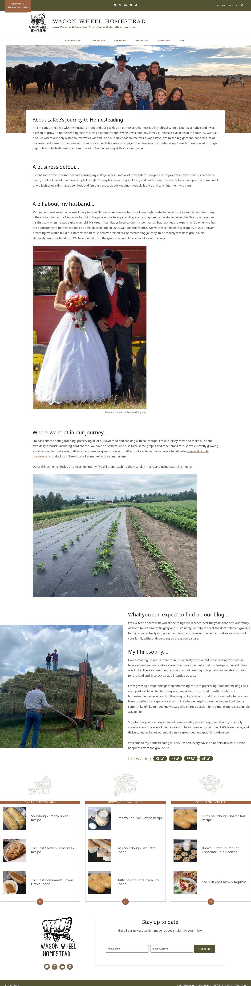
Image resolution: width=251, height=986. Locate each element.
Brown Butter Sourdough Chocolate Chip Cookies (220, 849)
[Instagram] (120, 5)
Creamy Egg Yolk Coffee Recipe (139, 819)
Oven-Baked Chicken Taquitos (224, 878)
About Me (221, 5)
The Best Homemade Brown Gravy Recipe (52, 878)
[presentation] (14, 820)
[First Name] (127, 944)
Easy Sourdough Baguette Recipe (135, 849)
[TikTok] (136, 5)
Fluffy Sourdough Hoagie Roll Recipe (138, 878)
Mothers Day (98, 40)
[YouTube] (125, 5)
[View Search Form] (242, 5)
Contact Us (232, 5)
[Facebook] (115, 5)
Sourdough (164, 40)
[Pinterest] (131, 5)
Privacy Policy (13, 980)
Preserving (142, 40)
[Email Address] (171, 944)
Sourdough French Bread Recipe (50, 819)
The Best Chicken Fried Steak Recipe (52, 849)
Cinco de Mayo (73, 40)
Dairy (183, 40)
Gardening (120, 40)
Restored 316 (240, 980)
